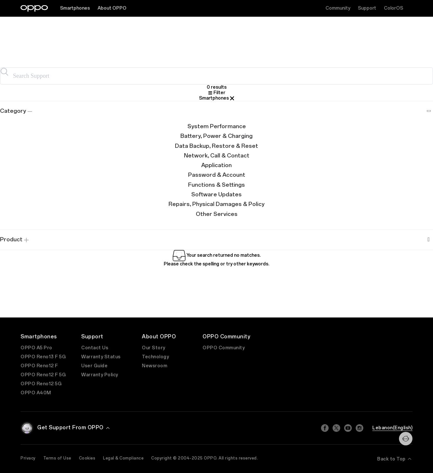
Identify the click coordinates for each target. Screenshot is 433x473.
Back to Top (394, 459)
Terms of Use (57, 458)
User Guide (94, 366)
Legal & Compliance (123, 458)
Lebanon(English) (392, 428)
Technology (155, 357)
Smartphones (75, 8)
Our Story (153, 348)
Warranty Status (101, 357)
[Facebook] (325, 428)
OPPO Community (224, 348)
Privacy (28, 458)
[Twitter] (336, 428)
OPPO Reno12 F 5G (43, 375)
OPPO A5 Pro (36, 348)
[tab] (216, 111)
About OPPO (112, 8)
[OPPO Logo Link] (34, 8)
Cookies (87, 458)
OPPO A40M (36, 393)
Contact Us (94, 348)
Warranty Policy (99, 375)
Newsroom (154, 366)
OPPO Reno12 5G (41, 384)
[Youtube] (348, 428)
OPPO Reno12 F (39, 366)
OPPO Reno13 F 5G (43, 357)
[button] (216, 111)
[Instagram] (359, 428)
